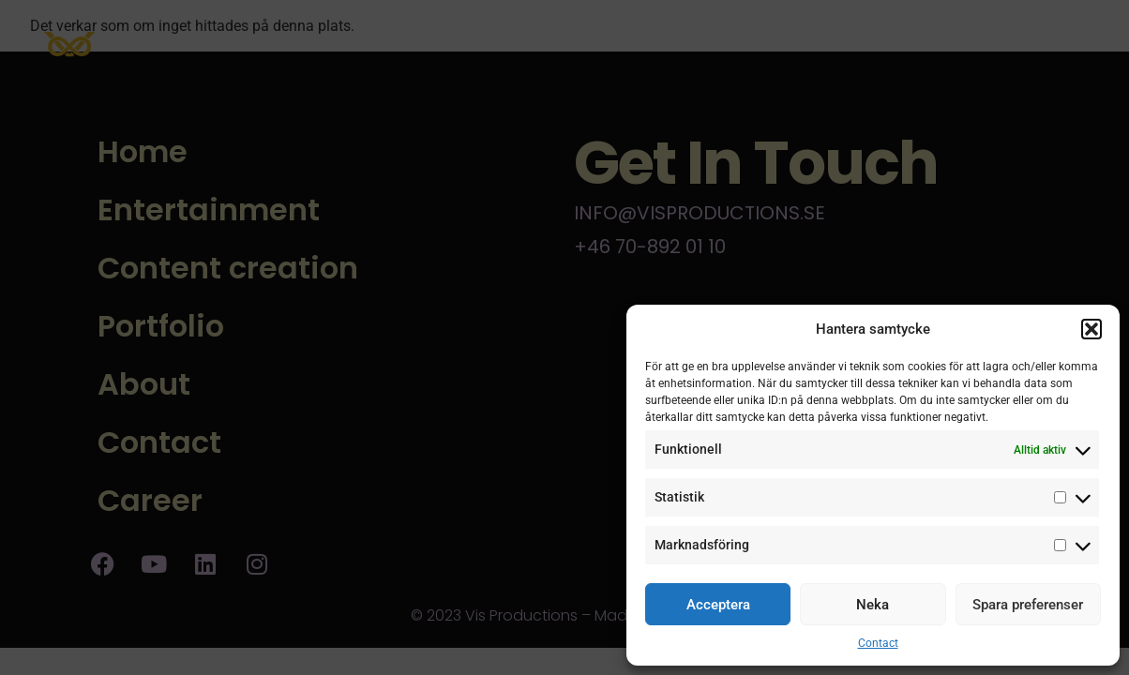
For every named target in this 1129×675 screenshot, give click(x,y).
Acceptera (718, 604)
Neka (872, 604)
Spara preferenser (1027, 604)
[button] (1091, 329)
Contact (878, 643)
